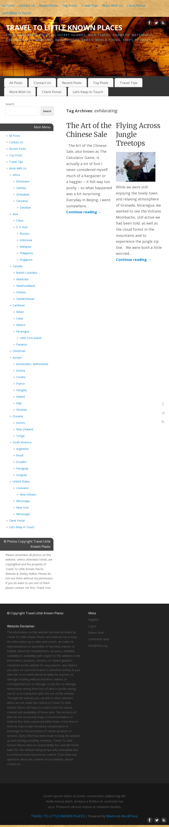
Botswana (22, 181)
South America (22, 442)
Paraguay (22, 468)
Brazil (19, 455)
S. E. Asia (21, 227)
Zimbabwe (23, 194)
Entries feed (96, 632)
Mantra (111, 816)
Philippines (26, 253)
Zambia (21, 188)
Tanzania (22, 201)
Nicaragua (22, 331)
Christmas (19, 351)
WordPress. (129, 816)
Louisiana (22, 488)
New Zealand (24, 429)
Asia (15, 214)
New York (22, 507)
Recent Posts (48, 5)
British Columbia (26, 273)
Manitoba (22, 279)
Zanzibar (25, 207)
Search (10, 104)
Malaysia (25, 246)
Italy (18, 403)
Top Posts (69, 5)
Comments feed (98, 639)
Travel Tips (89, 5)
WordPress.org (97, 646)
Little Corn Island (30, 338)
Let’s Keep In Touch (16, 13)
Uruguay (21, 475)
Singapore (26, 260)
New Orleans (28, 494)
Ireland (20, 396)
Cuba (19, 318)
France (20, 383)
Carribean (19, 305)
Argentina (22, 449)
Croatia (20, 377)
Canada (17, 266)
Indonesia (26, 240)
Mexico (20, 325)
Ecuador (21, 462)
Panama (21, 344)
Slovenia (21, 410)
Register (93, 619)
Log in (92, 626)
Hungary (21, 390)
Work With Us (112, 5)
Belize (20, 312)
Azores (20, 423)
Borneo (24, 233)
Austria (20, 370)
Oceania (18, 416)
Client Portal (136, 5)
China (19, 220)
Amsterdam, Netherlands (32, 364)
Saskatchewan (25, 299)
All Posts (8, 5)
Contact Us (27, 5)
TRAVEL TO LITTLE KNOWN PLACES (64, 27)
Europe (17, 357)
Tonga (20, 436)
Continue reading (84, 212)
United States (21, 481)
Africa (16, 175)
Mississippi (23, 501)
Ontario (21, 292)
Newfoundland (25, 286)
